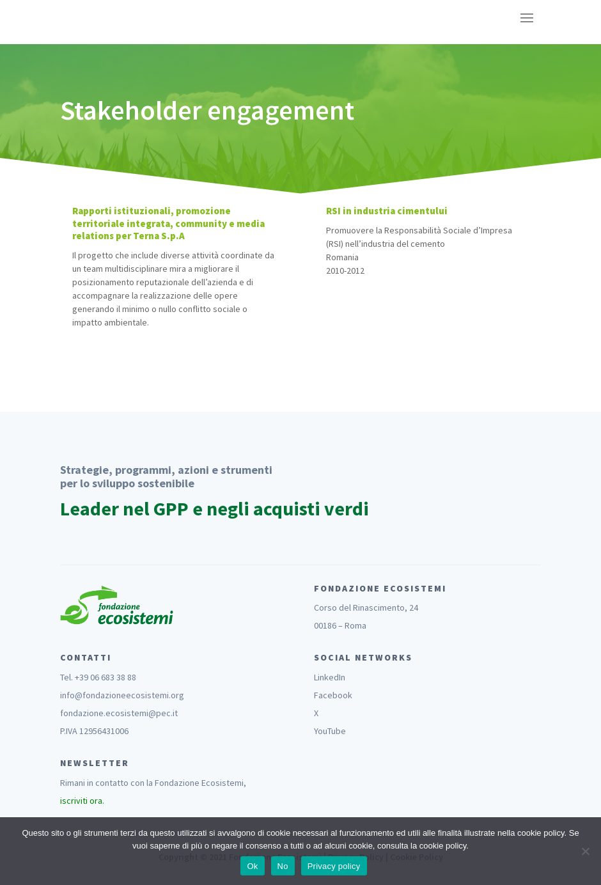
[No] (585, 851)
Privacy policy (334, 866)
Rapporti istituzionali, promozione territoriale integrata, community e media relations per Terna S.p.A (168, 223)
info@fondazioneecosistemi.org (122, 695)
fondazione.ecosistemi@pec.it (119, 713)
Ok (252, 866)
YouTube (330, 731)
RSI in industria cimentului (387, 211)
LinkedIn (329, 677)
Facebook (333, 695)
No (282, 866)
